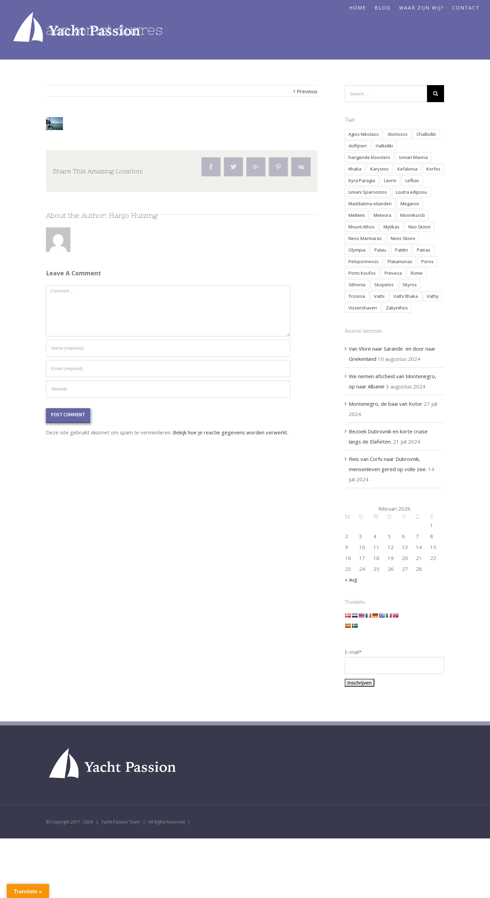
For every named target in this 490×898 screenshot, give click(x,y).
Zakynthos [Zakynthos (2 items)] (397, 308)
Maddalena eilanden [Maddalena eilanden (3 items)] (370, 204)
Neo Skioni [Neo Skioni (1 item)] (419, 227)
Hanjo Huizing (133, 215)
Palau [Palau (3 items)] (380, 250)
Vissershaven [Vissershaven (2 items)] (362, 308)
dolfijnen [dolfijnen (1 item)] (357, 146)
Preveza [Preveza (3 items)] (393, 273)
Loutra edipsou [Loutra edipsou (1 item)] (411, 192)
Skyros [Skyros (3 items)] (410, 285)
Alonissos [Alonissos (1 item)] (398, 134)
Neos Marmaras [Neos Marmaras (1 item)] (365, 238)
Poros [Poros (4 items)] (427, 261)
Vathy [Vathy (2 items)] (433, 296)
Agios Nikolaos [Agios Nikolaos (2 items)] (363, 134)
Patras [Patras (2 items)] (423, 250)
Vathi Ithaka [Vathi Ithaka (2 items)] (405, 296)
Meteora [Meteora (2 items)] (382, 215)
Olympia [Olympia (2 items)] (356, 250)
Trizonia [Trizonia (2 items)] (356, 296)
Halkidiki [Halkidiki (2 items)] (384, 146)
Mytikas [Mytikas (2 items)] (391, 227)
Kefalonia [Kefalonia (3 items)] (407, 169)
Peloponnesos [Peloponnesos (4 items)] (363, 261)
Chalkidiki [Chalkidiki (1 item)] (426, 134)
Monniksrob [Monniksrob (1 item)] (412, 215)
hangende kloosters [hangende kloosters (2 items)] (369, 157)
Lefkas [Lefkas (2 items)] (412, 180)
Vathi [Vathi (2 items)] (379, 296)
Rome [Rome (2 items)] (417, 273)
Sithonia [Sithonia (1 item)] (356, 285)
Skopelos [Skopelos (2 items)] (384, 285)
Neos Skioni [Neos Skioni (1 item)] (403, 238)
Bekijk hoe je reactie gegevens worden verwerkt (230, 432)
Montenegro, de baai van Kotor (385, 403)
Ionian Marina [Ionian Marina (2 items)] (413, 157)
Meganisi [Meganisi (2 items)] (410, 204)
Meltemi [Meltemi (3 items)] (356, 215)
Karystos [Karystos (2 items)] (379, 169)
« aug (351, 579)
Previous (307, 91)
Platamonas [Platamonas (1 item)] (400, 261)
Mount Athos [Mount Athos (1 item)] (361, 227)
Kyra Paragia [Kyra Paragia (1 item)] (361, 180)
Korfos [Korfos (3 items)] (433, 169)
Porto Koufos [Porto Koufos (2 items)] (362, 273)
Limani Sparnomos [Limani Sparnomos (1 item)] (367, 192)
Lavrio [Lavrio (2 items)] (390, 180)
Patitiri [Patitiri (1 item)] (401, 250)
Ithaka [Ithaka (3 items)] (354, 169)
